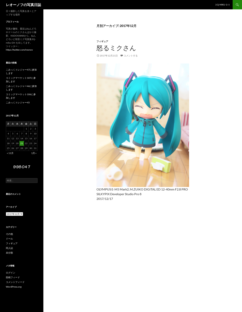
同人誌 (9, 248)
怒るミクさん (116, 48)
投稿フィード (13, 277)
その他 (9, 233)
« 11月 (10, 153)
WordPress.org (13, 286)
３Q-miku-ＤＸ (222, 4)
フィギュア (102, 41)
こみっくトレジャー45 (18, 102)
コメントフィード (15, 282)
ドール (9, 238)
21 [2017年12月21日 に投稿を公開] (21, 143)
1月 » (34, 153)
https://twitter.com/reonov (19, 49)
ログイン (10, 272)
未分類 (9, 252)
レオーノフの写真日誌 (23, 5)
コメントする (131, 55)
